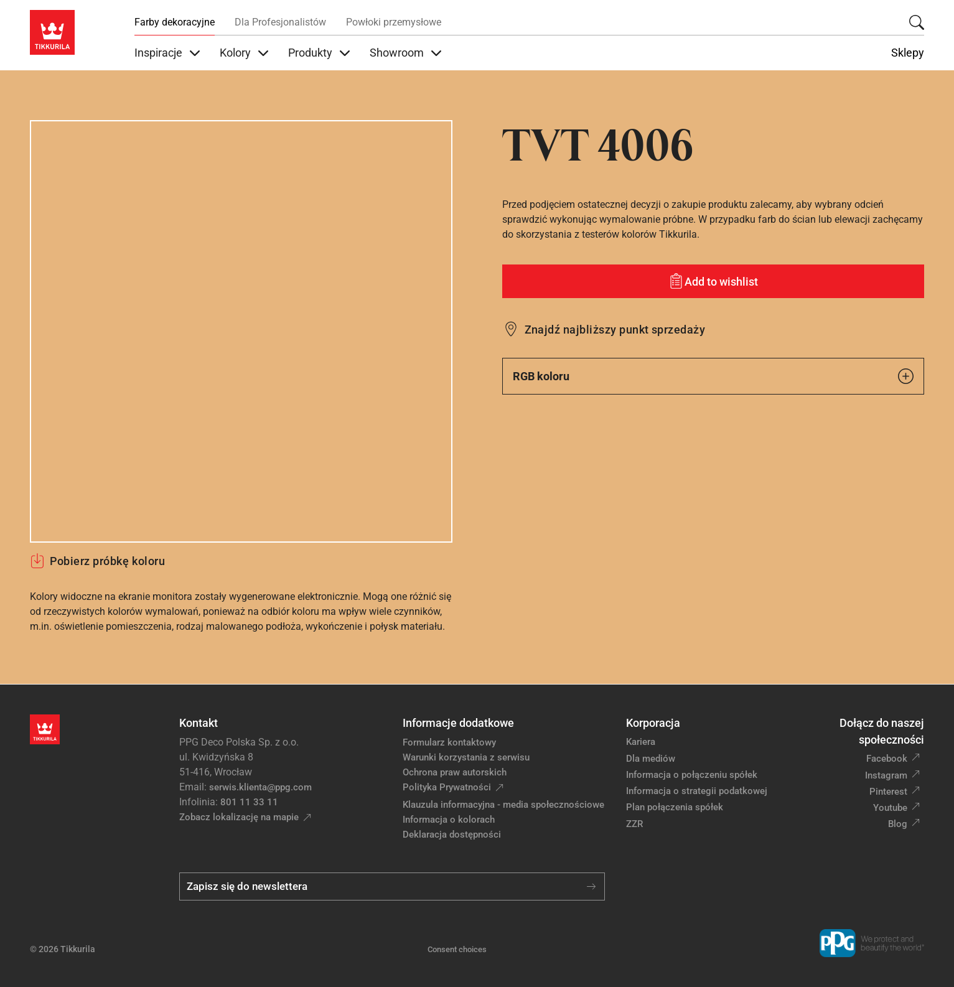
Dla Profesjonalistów (280, 22)
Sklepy (907, 53)
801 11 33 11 (249, 802)
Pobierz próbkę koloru (97, 560)
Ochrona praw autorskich (455, 772)
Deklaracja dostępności (452, 834)
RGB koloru (713, 376)
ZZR (634, 824)
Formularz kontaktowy (449, 742)
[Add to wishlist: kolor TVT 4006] (713, 281)
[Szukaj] (916, 22)
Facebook (886, 758)
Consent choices (457, 949)
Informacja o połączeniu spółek (691, 774)
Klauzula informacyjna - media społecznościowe (503, 804)
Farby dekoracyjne (174, 22)
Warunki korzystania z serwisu (466, 757)
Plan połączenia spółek (674, 807)
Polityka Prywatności (447, 787)
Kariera (640, 741)
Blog (897, 824)
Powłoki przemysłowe (393, 22)
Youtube (890, 807)
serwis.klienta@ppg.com (260, 787)
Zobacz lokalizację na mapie (239, 817)
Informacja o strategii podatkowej (696, 791)
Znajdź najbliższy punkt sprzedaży (615, 329)
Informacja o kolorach (449, 819)
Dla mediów (650, 758)
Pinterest (888, 791)
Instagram (886, 775)
